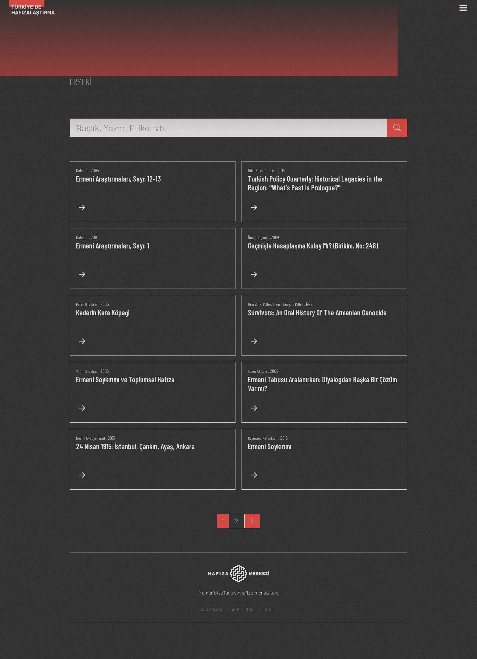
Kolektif (82, 170)
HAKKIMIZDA (240, 634)
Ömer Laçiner (259, 243)
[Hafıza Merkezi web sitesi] (238, 600)
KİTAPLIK (267, 634)
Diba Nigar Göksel (262, 170)
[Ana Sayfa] (30, 8)
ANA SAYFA (212, 634)
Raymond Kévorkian (264, 462)
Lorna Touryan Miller (290, 316)
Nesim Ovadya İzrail (91, 462)
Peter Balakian (87, 316)
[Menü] (463, 8)
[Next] (252, 545)
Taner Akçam (258, 389)
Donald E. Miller (260, 316)
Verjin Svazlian (87, 389)
